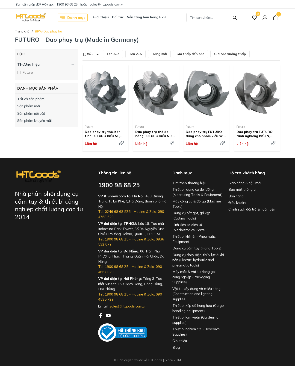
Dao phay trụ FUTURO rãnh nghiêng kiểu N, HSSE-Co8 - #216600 (254, 134)
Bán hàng (236, 196)
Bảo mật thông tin (242, 189)
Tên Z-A (135, 54)
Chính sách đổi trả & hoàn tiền (251, 209)
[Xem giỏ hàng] (275, 17)
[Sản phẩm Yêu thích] (254, 17)
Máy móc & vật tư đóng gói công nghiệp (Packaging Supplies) (193, 276)
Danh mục (72, 17)
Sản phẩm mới (28, 106)
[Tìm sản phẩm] (212, 17)
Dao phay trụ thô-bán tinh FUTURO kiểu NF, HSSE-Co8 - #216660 (103, 134)
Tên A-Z (112, 54)
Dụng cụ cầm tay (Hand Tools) (196, 248)
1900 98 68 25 (67, 4)
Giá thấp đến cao (190, 54)
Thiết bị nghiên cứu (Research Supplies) (196, 332)
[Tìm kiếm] (235, 17)
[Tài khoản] (265, 17)
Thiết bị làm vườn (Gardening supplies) (195, 320)
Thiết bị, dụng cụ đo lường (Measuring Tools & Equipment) (197, 192)
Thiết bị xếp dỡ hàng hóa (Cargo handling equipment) (198, 308)
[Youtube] (108, 315)
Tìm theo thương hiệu (189, 183)
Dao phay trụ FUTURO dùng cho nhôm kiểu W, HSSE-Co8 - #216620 (205, 134)
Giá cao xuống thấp (230, 54)
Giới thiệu (101, 17)
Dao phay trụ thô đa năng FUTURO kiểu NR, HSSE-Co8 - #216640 (154, 134)
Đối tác (118, 17)
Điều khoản (237, 202)
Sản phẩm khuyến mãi (34, 120)
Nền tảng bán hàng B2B (146, 17)
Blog (176, 347)
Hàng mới (159, 54)
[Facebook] (101, 315)
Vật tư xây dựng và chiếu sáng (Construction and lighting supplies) (196, 294)
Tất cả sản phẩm (30, 99)
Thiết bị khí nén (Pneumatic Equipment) (193, 239)
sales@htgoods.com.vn (107, 4)
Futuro (27, 72)
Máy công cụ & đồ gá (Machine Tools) (196, 204)
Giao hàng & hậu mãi (244, 183)
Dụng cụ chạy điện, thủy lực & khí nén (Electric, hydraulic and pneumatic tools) (198, 260)
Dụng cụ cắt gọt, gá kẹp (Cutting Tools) (191, 215)
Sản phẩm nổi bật (31, 113)
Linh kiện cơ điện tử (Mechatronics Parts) (189, 227)
